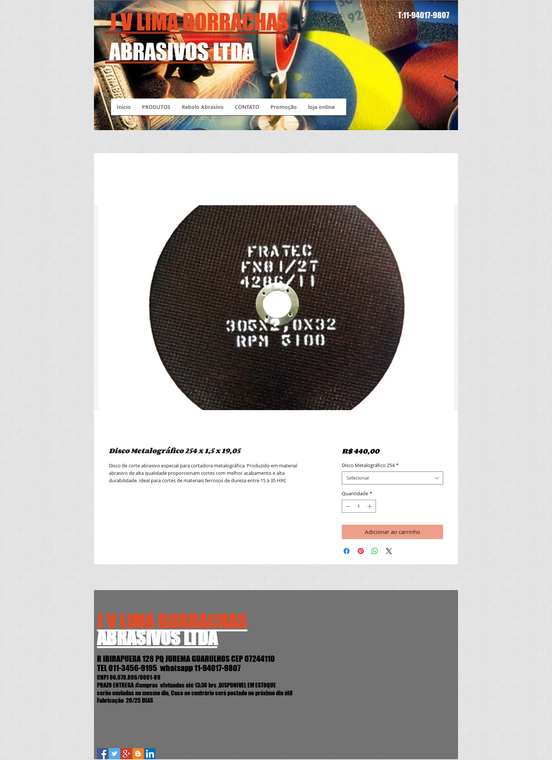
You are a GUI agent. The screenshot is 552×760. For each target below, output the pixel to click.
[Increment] (370, 506)
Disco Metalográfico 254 (370, 465)
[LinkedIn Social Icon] (150, 753)
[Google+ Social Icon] (126, 753)
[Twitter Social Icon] (114, 753)
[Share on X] (388, 551)
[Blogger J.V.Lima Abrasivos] (138, 753)
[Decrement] (347, 506)
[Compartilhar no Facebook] (346, 551)
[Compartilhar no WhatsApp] (374, 551)
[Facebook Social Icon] (102, 753)
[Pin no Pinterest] (360, 551)
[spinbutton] (358, 506)
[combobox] (392, 477)
